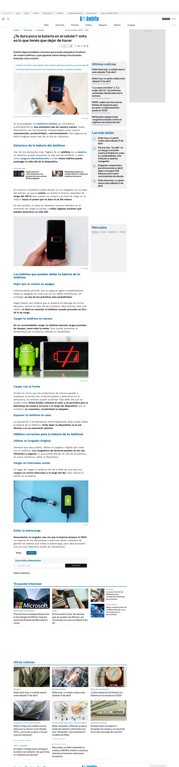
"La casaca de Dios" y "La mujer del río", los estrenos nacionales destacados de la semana (107, 91)
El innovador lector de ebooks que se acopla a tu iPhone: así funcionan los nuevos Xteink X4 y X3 (70, 618)
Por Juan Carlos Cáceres (22, 740)
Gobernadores (48, 13)
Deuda (26, 13)
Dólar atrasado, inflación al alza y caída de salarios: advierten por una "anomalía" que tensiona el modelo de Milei (69, 730)
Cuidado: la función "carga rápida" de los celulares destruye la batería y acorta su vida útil (52, 65)
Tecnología (27, 30)
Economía (60, 25)
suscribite (166, 18)
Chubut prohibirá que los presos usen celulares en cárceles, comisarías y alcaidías (49, 69)
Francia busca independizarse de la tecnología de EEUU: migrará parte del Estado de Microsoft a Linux (31, 618)
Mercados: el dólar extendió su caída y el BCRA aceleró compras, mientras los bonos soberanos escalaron (70, 752)
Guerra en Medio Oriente (109, 13)
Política (89, 25)
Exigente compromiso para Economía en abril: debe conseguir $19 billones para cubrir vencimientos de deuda (110, 171)
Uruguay (131, 25)
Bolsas (103, 232)
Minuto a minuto (60, 744)
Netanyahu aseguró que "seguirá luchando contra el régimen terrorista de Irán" (107, 119)
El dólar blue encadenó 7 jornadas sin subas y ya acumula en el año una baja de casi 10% (108, 728)
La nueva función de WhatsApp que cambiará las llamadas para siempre (115, 595)
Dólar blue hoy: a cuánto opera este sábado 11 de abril (108, 71)
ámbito (17, 30)
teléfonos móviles (47, 123)
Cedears (122, 232)
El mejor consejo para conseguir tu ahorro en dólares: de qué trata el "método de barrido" (32, 751)
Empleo (35, 13)
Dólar (18, 13)
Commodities (112, 232)
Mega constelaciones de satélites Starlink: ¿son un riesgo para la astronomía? (116, 611)
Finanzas (75, 25)
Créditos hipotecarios (75, 13)
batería (82, 152)
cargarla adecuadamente (34, 158)
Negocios (103, 25)
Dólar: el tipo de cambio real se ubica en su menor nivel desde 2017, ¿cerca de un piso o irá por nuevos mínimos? (30, 730)
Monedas (95, 232)
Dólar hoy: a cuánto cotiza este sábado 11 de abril (108, 80)
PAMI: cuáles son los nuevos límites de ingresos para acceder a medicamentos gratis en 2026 (107, 106)
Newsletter (174, 25)
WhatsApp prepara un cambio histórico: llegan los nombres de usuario (76, 174)
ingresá (173, 18)
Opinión (117, 25)
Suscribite (76, 565)
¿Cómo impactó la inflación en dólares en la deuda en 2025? (107, 694)
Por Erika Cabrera (58, 739)
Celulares (40, 30)
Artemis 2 (60, 13)
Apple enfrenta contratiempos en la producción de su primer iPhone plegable (36, 175)
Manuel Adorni (91, 13)
